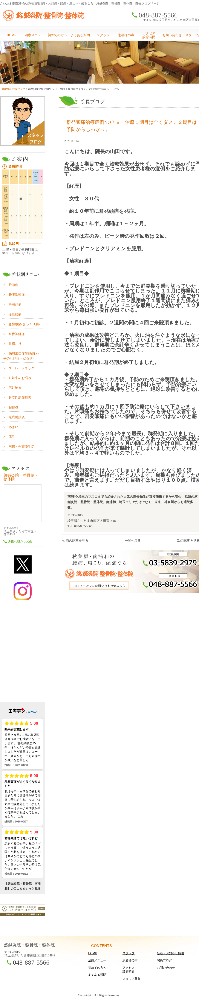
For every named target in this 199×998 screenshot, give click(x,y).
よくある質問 (80, 35)
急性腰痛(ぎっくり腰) (24, 324)
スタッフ (103, 35)
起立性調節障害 (20, 397)
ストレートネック (21, 368)
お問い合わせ (172, 35)
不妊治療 (15, 388)
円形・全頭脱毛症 (21, 446)
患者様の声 (126, 35)
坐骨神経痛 (17, 334)
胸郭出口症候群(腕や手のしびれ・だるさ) (21, 356)
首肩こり (15, 343)
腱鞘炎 (13, 407)
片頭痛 (13, 285)
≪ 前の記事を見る (75, 540)
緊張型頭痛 (17, 295)
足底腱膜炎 (17, 417)
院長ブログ (18, 88)
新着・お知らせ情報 (170, 953)
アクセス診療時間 (148, 35)
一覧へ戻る (133, 540)
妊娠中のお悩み (20, 378)
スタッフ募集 (131, 978)
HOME (11, 35)
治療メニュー (34, 35)
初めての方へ (57, 35)
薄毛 (12, 436)
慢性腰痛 (15, 314)
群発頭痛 (15, 304)
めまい (13, 427)
